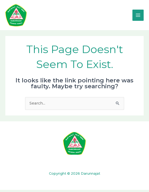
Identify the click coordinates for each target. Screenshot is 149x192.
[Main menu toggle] (138, 15)
